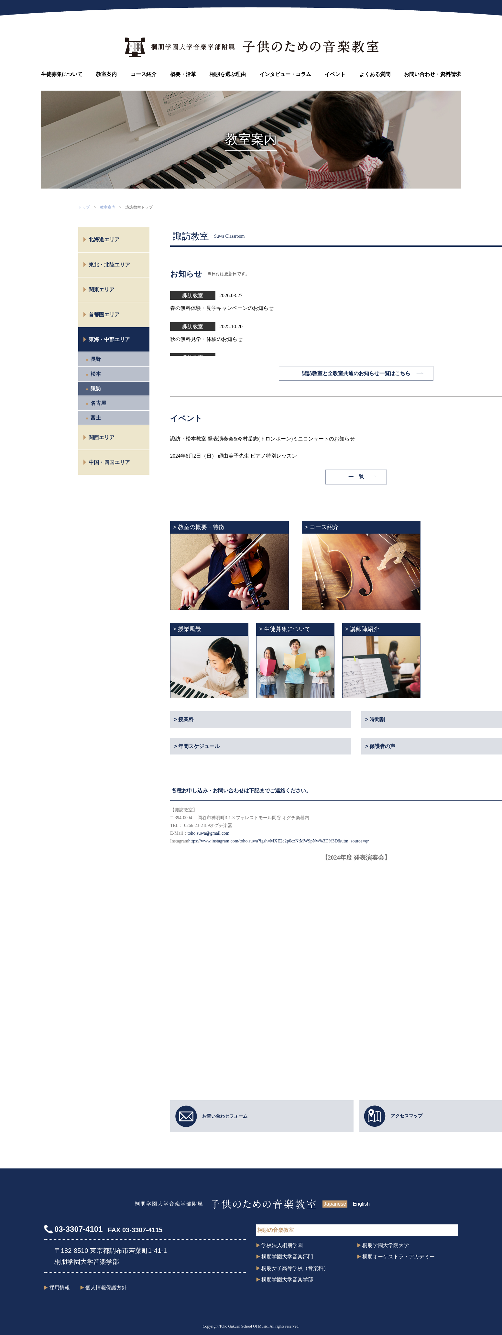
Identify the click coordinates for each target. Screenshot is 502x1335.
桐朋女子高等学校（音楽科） (295, 1268)
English (361, 1204)
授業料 (186, 719)
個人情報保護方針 (106, 1287)
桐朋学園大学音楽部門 (287, 1256)
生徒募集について (61, 74)
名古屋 (98, 403)
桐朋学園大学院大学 (385, 1245)
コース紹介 (144, 74)
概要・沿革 (183, 74)
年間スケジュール (199, 746)
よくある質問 (374, 74)
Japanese (335, 1204)
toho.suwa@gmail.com (209, 833)
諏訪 (96, 388)
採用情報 (59, 1287)
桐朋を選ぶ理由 (228, 74)
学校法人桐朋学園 (282, 1245)
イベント (335, 74)
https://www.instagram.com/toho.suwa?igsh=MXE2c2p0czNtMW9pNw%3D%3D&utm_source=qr (278, 841)
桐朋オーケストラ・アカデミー (398, 1256)
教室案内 (106, 74)
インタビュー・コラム (285, 74)
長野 (96, 359)
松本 (96, 374)
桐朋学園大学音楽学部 (287, 1279)
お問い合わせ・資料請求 (432, 74)
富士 (96, 417)
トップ (84, 207)
